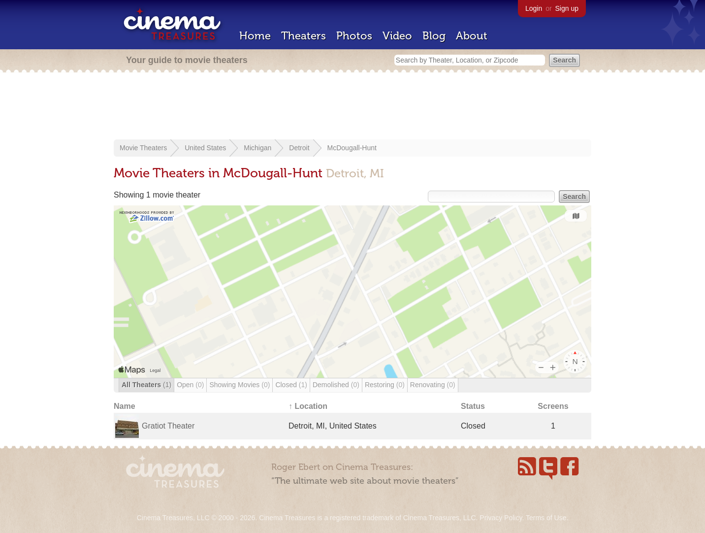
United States (205, 148)
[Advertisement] (352, 107)
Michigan (257, 148)
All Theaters (146, 385)
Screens (553, 406)
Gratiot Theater (168, 426)
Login (533, 8)
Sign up (566, 8)
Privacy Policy (501, 518)
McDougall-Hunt (352, 148)
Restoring (385, 385)
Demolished (336, 385)
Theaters (303, 35)
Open (190, 385)
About (471, 35)
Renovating (432, 385)
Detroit (299, 148)
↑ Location (307, 406)
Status (473, 406)
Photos (354, 35)
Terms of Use (546, 518)
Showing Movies (239, 385)
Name (124, 406)
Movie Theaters (143, 148)
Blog (434, 35)
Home (255, 35)
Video (397, 35)
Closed (291, 385)
